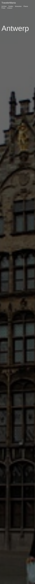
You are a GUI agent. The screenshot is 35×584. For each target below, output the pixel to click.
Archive (3, 6)
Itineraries (18, 6)
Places (26, 6)
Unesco (9, 8)
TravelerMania (8, 2)
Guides (10, 6)
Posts (3, 8)
